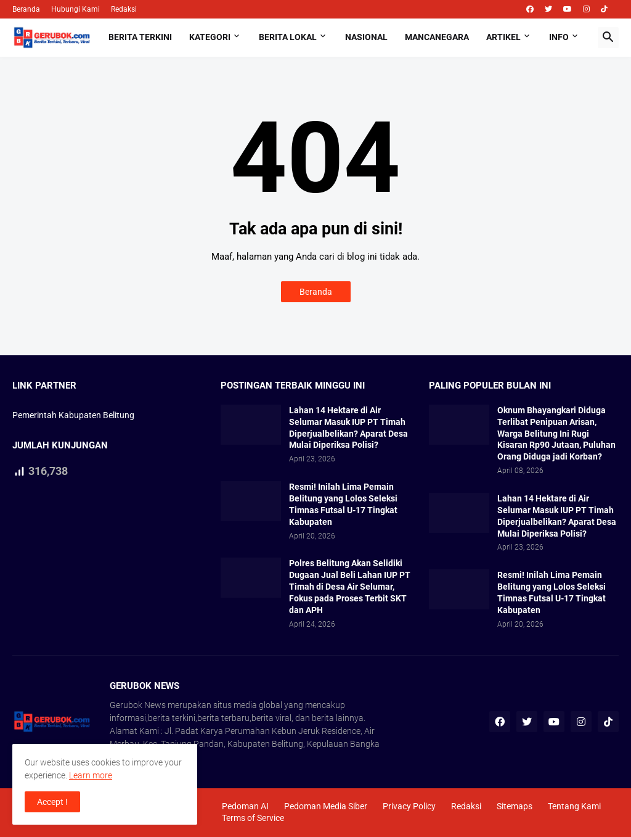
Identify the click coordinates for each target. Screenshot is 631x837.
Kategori (209, 37)
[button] (608, 37)
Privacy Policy (409, 806)
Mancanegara (437, 37)
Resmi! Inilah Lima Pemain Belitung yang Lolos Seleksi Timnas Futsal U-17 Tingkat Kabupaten (343, 504)
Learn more (90, 775)
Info (559, 37)
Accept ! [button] (52, 802)
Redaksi (124, 9)
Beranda (26, 9)
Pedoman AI (245, 806)
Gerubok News (138, 705)
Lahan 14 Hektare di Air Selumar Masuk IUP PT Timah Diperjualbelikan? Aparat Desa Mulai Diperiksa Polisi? (348, 427)
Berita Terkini (140, 37)
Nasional (366, 37)
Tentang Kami (574, 806)
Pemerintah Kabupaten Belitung (73, 415)
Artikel (503, 37)
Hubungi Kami (75, 9)
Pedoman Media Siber (325, 806)
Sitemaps (514, 806)
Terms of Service (253, 818)
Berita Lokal (288, 37)
